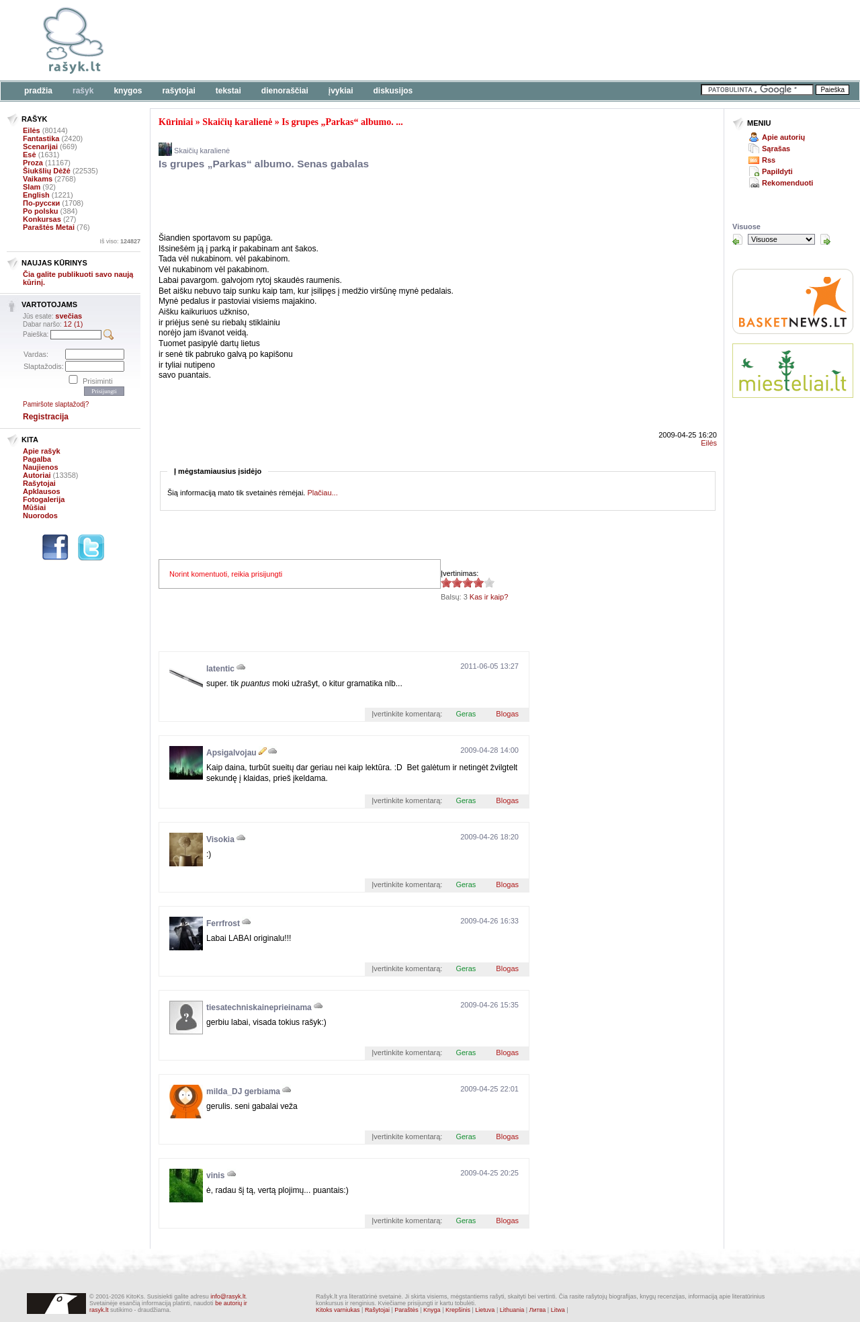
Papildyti (777, 171)
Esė (29, 155)
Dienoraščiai (284, 90)
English (36, 195)
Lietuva (484, 1310)
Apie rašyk (41, 451)
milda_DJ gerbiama (243, 1091)
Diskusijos (393, 90)
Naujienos (40, 467)
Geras (466, 714)
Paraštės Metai (49, 227)
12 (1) (73, 324)
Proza (33, 163)
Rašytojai (178, 90)
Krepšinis (457, 1310)
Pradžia (38, 90)
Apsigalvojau (231, 752)
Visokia (220, 839)
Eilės (31, 130)
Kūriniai (176, 122)
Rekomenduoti (787, 183)
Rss (768, 160)
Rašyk (83, 90)
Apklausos (41, 491)
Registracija (46, 416)
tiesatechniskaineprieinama (259, 1007)
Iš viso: (119, 241)
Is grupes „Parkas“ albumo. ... (342, 122)
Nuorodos (40, 515)
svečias (68, 316)
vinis (215, 1175)
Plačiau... (322, 493)
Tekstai (228, 90)
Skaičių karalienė (237, 122)
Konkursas (42, 219)
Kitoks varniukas (338, 1310)
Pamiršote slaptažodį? (56, 404)
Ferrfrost (223, 923)
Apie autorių (783, 137)
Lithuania (512, 1310)
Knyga (432, 1310)
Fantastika (41, 138)
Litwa (558, 1310)
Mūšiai (34, 507)
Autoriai (37, 475)
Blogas (507, 714)
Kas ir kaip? (489, 597)
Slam (31, 187)
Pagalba (37, 459)
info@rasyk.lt (227, 1296)
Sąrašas (776, 148)
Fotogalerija (43, 499)
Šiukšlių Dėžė (47, 171)
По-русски (41, 203)
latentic (220, 668)
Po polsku (40, 211)
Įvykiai (341, 90)
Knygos (128, 90)
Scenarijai (40, 146)
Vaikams (37, 179)
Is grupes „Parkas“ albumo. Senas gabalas (264, 163)
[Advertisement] (413, 40)
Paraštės (406, 1310)
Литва (537, 1310)
